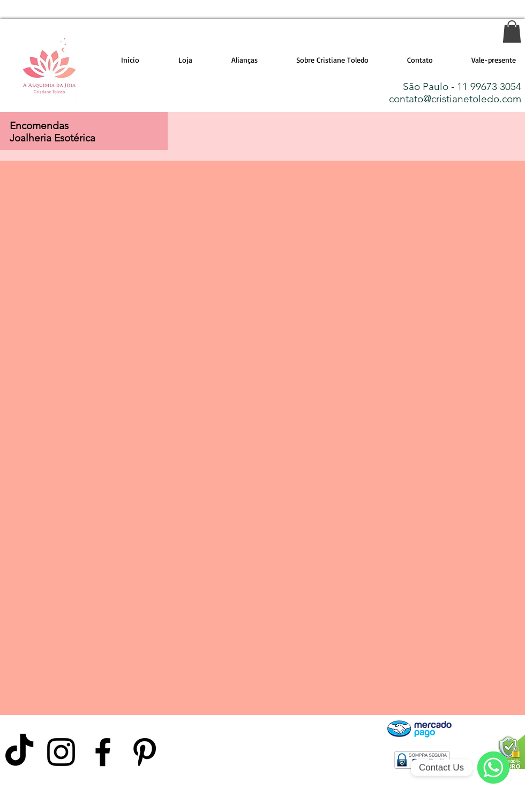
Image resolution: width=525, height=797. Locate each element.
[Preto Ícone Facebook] (103, 752)
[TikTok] (19, 752)
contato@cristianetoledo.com (455, 99)
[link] (511, 31)
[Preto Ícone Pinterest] (144, 752)
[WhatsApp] (493, 767)
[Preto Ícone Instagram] (61, 752)
